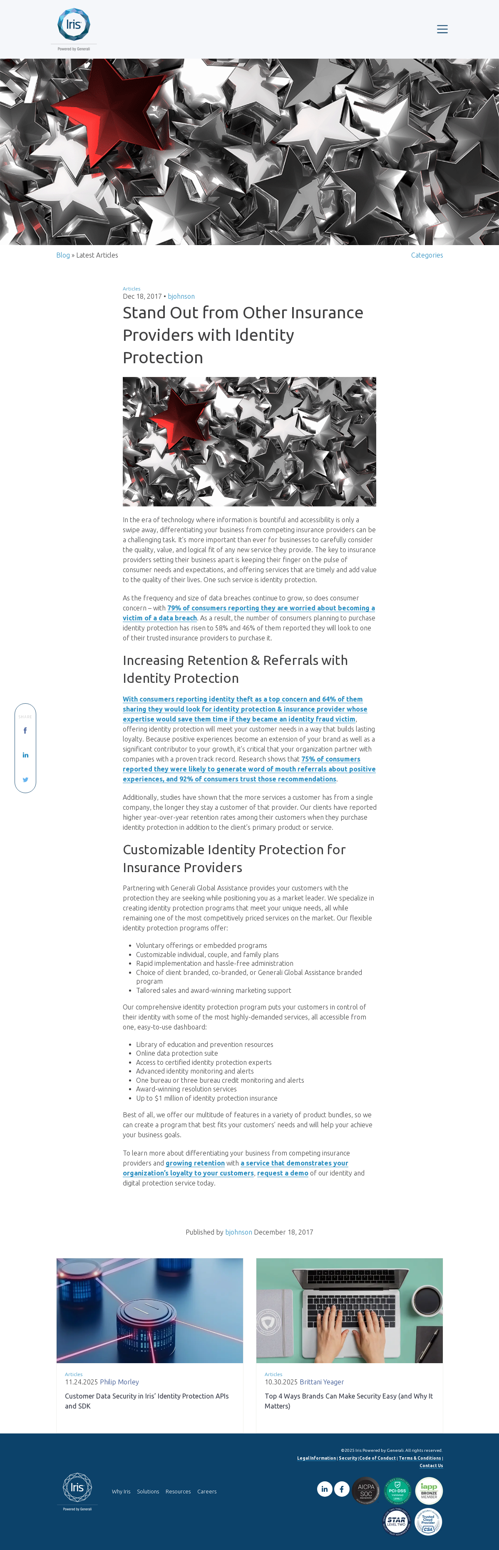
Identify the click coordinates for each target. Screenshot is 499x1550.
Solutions (148, 1491)
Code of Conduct (377, 1458)
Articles (131, 288)
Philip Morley (119, 1382)
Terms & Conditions (420, 1458)
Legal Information (316, 1458)
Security (348, 1458)
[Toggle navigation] (442, 29)
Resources (178, 1491)
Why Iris (121, 1491)
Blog (63, 255)
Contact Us (431, 1465)
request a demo (282, 1173)
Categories (427, 255)
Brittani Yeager (322, 1382)
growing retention (195, 1163)
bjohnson (181, 296)
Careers (206, 1491)
